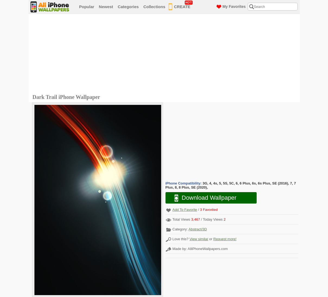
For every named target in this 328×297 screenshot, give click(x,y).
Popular (86, 6)
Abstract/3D (198, 229)
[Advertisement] (165, 55)
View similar (198, 239)
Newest (106, 6)
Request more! (224, 239)
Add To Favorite (185, 210)
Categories (128, 6)
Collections (154, 6)
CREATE (180, 5)
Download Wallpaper (203, 198)
